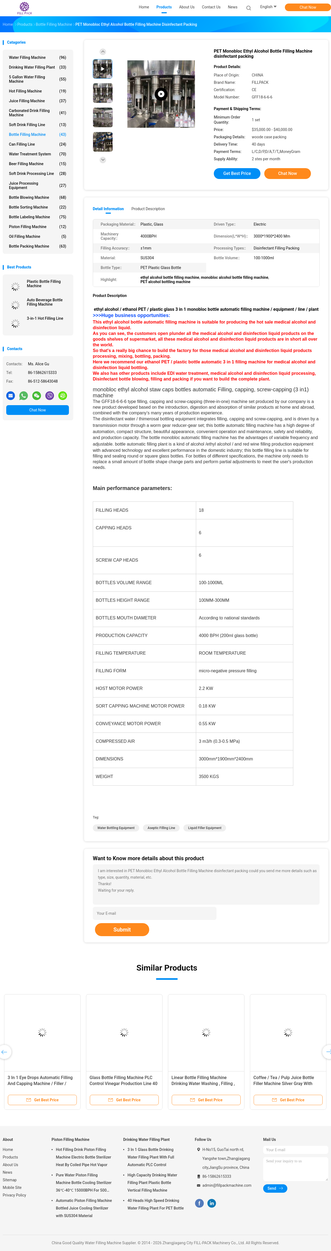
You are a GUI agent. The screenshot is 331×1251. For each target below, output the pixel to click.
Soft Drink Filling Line (37, 124)
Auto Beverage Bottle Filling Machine (45, 302)
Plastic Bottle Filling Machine (44, 283)
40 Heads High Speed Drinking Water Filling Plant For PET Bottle (156, 1204)
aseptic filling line (161, 828)
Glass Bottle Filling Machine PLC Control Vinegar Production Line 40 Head (123, 1083)
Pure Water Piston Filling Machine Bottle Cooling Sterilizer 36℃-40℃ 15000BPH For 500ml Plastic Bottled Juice (84, 1183)
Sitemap (10, 1180)
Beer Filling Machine (37, 164)
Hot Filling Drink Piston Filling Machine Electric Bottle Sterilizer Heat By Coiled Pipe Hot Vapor (83, 1157)
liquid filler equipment (204, 828)
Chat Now (308, 7)
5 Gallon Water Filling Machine (37, 79)
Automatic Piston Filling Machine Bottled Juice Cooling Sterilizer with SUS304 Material (84, 1208)
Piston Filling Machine (37, 226)
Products (10, 1157)
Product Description (148, 209)
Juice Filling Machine (37, 101)
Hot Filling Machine (37, 91)
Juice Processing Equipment (37, 185)
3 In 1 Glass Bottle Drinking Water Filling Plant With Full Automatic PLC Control (151, 1157)
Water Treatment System (37, 154)
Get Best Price (237, 173)
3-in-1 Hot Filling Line (45, 318)
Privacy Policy (14, 1195)
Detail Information (108, 209)
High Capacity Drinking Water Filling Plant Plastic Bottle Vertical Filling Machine (152, 1182)
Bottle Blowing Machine (37, 197)
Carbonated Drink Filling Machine (37, 112)
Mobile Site (12, 1187)
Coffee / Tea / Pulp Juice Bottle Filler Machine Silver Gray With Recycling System (283, 1083)
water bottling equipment (116, 828)
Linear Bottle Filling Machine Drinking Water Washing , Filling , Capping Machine (203, 1083)
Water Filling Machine (37, 57)
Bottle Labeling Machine (37, 217)
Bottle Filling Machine (37, 134)
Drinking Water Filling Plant (37, 67)
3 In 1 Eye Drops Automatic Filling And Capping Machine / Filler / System (40, 1083)
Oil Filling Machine (37, 236)
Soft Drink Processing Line (37, 173)
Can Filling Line (37, 144)
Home (8, 1149)
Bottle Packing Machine (37, 246)
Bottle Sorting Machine (37, 207)
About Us (10, 1165)
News (7, 1172)
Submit (122, 929)
